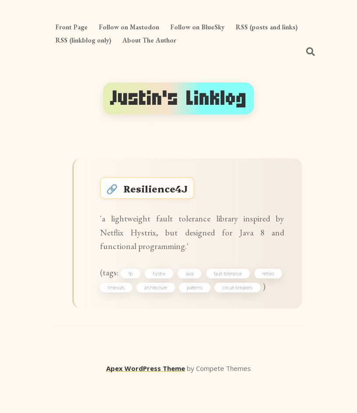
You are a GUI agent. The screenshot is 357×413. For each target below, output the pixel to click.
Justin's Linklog (178, 98)
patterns (264, 302)
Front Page (71, 27)
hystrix (177, 286)
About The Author (149, 40)
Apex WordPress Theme (145, 400)
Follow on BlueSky (197, 27)
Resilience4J (161, 191)
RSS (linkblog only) (83, 40)
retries (117, 302)
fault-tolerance (258, 286)
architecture (213, 302)
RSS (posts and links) (267, 27)
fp (142, 286)
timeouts (162, 302)
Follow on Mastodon (129, 27)
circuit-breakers (126, 317)
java (214, 286)
